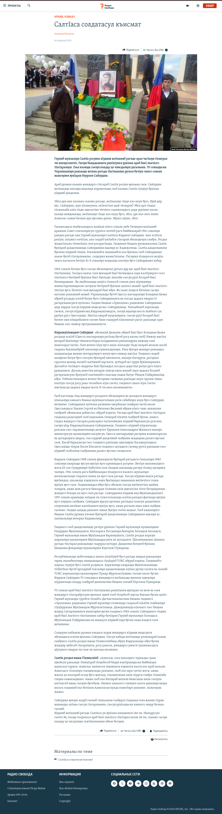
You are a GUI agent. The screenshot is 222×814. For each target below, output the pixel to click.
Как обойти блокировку (73, 788)
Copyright (64, 801)
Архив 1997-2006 (17, 795)
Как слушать (66, 782)
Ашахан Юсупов (64, 34)
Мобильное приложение (22, 782)
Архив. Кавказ (64, 16)
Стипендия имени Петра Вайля (26, 788)
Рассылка (64, 795)
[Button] (130, 50)
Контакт (12, 801)
